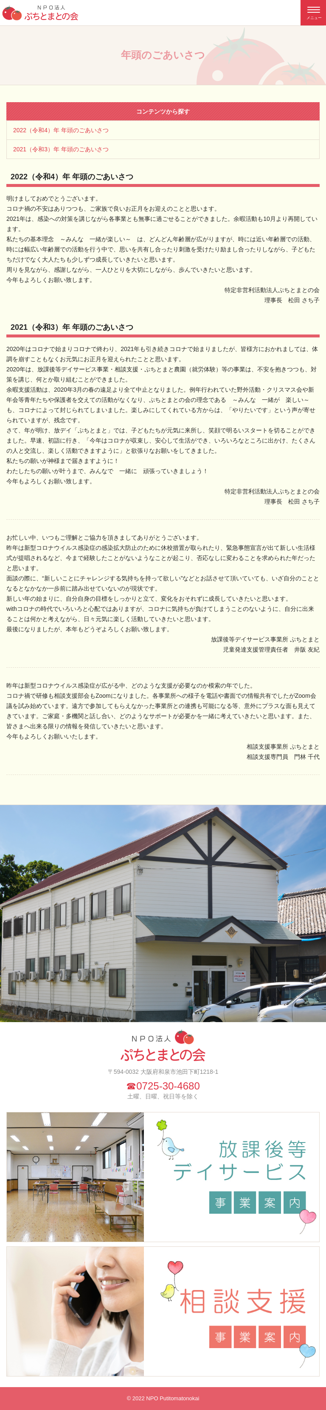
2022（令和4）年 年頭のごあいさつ (61, 130)
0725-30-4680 (168, 1086)
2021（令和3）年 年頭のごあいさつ (61, 149)
